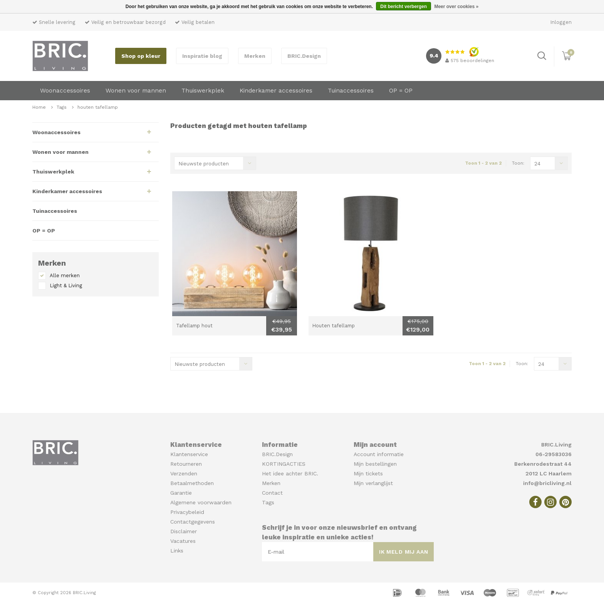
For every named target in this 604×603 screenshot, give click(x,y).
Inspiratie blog (202, 56)
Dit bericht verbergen (403, 6)
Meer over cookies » (456, 6)
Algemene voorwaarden (201, 502)
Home (39, 107)
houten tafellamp (97, 107)
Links (176, 550)
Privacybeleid (187, 512)
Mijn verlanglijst (373, 483)
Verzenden (183, 473)
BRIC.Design (304, 56)
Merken (254, 56)
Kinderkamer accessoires (276, 90)
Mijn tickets (368, 473)
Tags (62, 107)
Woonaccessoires (65, 90)
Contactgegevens (192, 522)
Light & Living (66, 285)
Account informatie (379, 454)
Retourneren (186, 464)
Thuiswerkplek (202, 90)
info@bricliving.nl (547, 483)
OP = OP (401, 90)
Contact (272, 493)
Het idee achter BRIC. (290, 473)
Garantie (181, 493)
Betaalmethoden (192, 483)
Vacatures (183, 541)
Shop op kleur (140, 56)
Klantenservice (189, 454)
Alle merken (65, 275)
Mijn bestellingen (375, 464)
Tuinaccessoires (351, 90)
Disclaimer (183, 531)
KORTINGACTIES (283, 464)
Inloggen (561, 22)
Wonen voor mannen (136, 90)
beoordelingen (469, 60)
